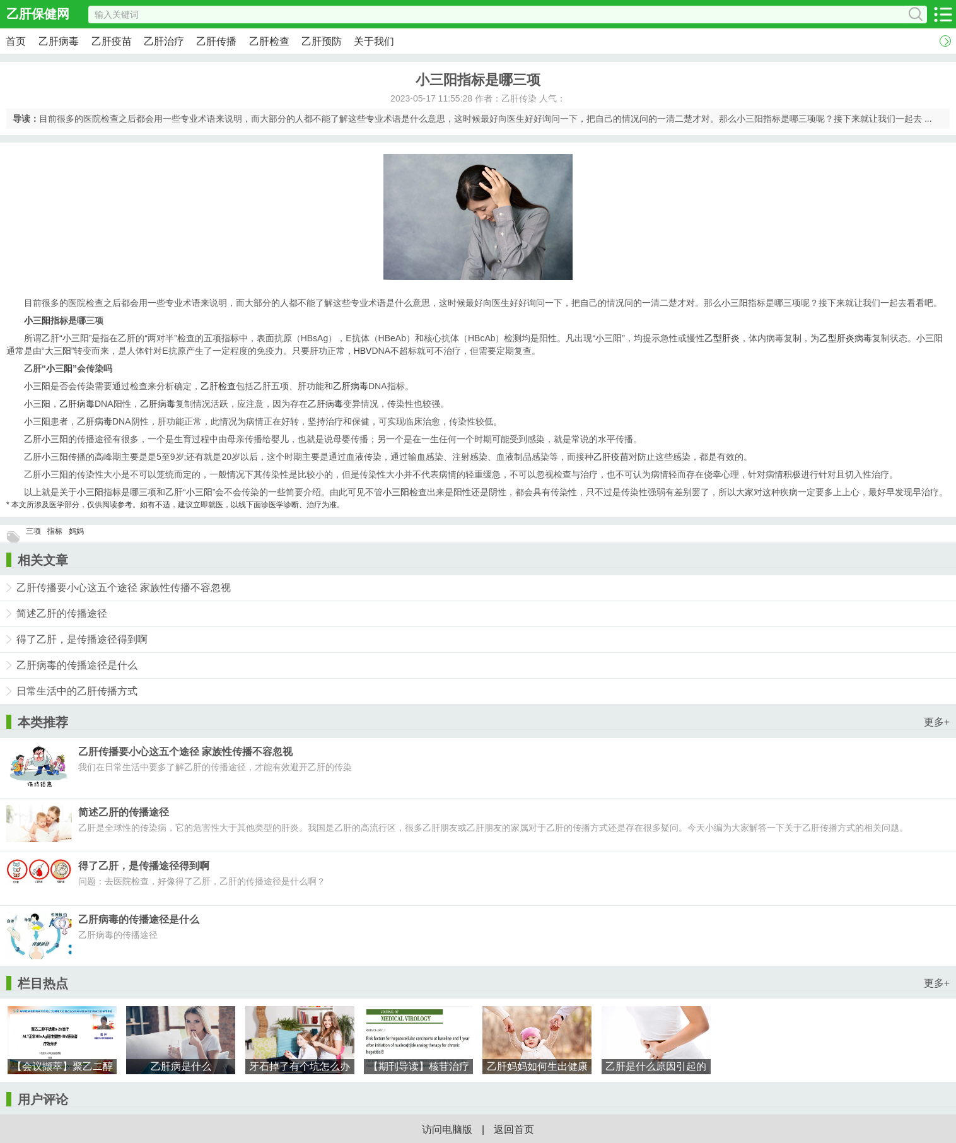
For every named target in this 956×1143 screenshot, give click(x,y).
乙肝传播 (216, 41)
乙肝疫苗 (111, 41)
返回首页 (514, 1129)
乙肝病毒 (58, 41)
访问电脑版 (447, 1129)
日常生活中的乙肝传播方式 (76, 691)
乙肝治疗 (164, 41)
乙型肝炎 (722, 338)
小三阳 (734, 303)
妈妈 (76, 531)
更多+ (937, 722)
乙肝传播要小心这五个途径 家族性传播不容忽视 (123, 587)
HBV (363, 351)
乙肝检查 (269, 41)
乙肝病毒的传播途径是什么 (76, 665)
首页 (16, 41)
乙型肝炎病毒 (845, 338)
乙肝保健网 (37, 14)
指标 (54, 531)
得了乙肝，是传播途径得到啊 (82, 639)
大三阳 (58, 351)
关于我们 (374, 41)
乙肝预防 (321, 41)
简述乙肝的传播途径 (61, 613)
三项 (33, 531)
